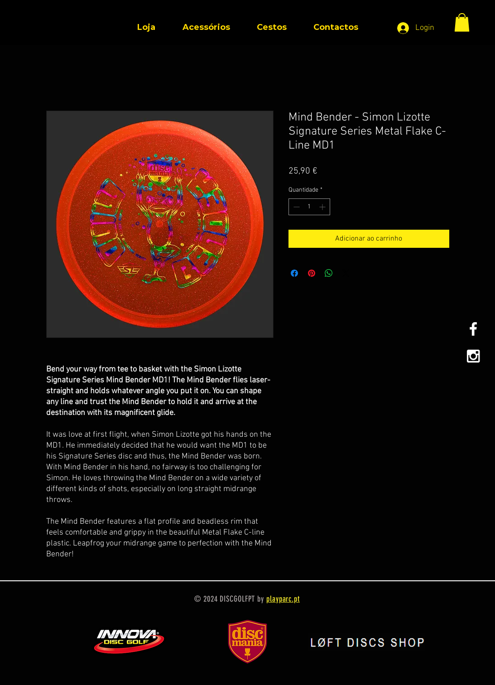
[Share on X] (346, 273)
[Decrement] (295, 207)
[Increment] (323, 207)
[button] (462, 22)
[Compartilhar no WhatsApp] (328, 273)
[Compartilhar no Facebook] (294, 273)
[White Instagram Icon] (473, 356)
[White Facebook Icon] (473, 329)
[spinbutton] (309, 207)
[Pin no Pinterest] (311, 273)
